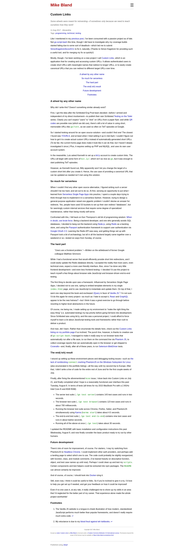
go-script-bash (60, 42)
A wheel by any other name (92, 74)
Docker (93, 472)
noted (58, 529)
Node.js (101, 223)
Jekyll (65, 541)
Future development (92, 91)
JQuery (96, 292)
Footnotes (91, 95)
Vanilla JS (114, 292)
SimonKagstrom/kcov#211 (62, 49)
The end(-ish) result (92, 86)
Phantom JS (120, 338)
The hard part (92, 82)
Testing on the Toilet (123, 116)
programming (60, 33)
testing (78, 33)
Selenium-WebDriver (108, 345)
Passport (73, 227)
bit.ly (98, 155)
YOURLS (65, 136)
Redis (114, 223)
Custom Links (60, 14)
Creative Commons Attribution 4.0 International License (103, 529)
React (112, 296)
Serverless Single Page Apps (75, 194)
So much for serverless (92, 78)
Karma (78, 410)
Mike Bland (61, 5)
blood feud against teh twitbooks (95, 518)
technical (70, 33)
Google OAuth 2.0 (58, 231)
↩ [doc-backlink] (72, 513)
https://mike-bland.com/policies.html (103, 532)
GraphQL (124, 296)
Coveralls (54, 345)
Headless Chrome (72, 449)
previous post (78, 39)
